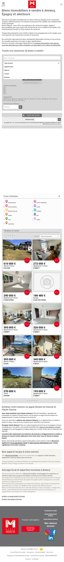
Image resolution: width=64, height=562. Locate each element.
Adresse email (29, 119)
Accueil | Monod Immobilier (18, 552)
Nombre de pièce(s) (10, 86)
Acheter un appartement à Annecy (13, 496)
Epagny (6, 429)
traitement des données (54, 124)
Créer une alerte (33, 115)
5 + (6, 93)
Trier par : (36, 236)
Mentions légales (40, 552)
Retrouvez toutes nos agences (30, 529)
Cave (27, 99)
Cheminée (8, 100)
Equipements (8, 97)
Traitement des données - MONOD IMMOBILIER (43, 555)
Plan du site (49, 552)
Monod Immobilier (12, 455)
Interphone (54, 99)
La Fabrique (35, 559)
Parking (22, 100)
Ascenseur (8, 99)
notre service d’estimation (39, 443)
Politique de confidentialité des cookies (18, 555)
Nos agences (30, 552)
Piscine (16, 100)
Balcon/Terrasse (36, 99)
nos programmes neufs (18, 443)
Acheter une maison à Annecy (12, 499)
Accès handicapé (19, 99)
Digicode (46, 99)
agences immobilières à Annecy (50, 427)
